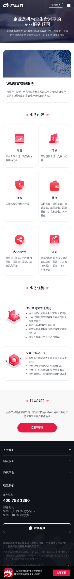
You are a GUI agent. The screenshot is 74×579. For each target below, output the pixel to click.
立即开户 (56, 5)
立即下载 (61, 572)
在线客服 (39, 528)
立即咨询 (37, 427)
